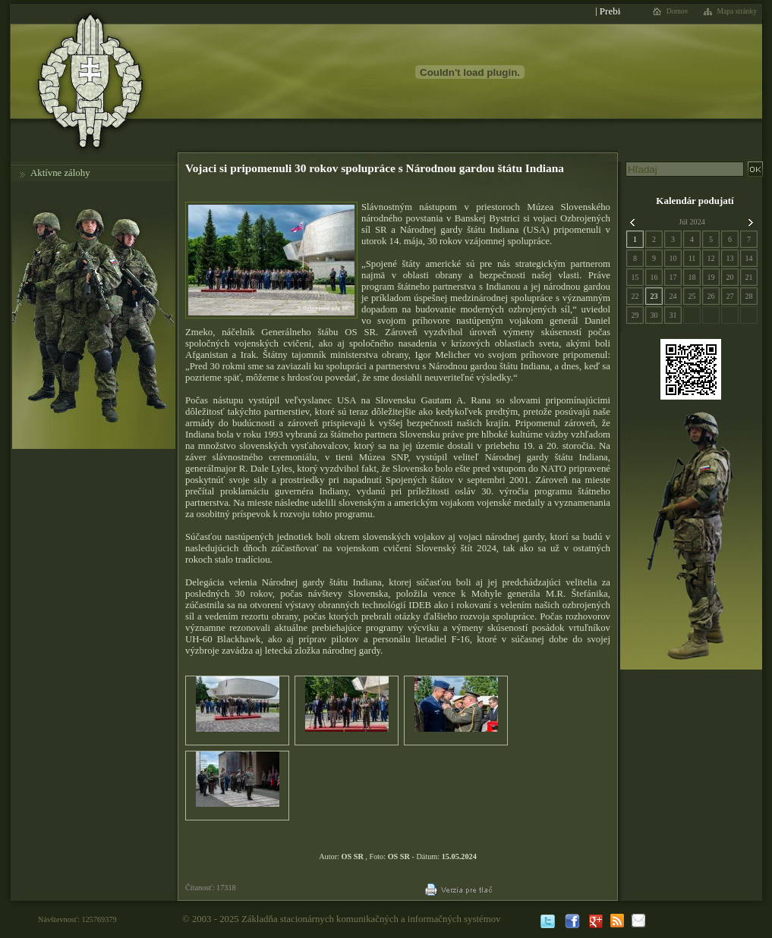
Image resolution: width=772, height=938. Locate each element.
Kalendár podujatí (694, 200)
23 (653, 296)
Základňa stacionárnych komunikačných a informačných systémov (371, 919)
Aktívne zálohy (60, 173)
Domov (677, 11)
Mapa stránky (737, 11)
